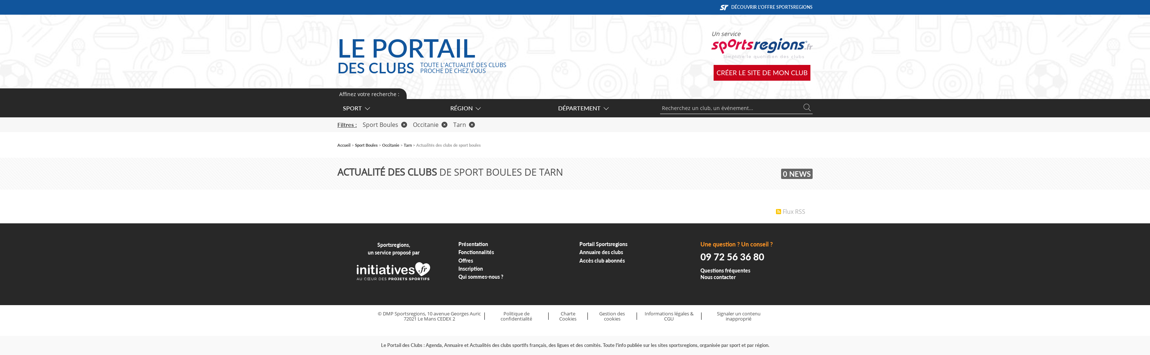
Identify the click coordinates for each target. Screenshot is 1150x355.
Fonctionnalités (476, 252)
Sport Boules (385, 125)
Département (583, 108)
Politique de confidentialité (516, 316)
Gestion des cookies (612, 316)
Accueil (344, 145)
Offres (465, 260)
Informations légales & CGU (669, 316)
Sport (356, 108)
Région (465, 108)
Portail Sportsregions (603, 244)
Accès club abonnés (602, 260)
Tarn (464, 125)
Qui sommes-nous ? (480, 277)
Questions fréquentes (725, 270)
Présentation (473, 244)
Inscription (470, 269)
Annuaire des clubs (601, 252)
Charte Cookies (567, 316)
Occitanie (430, 125)
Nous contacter (718, 277)
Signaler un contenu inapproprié (739, 316)
